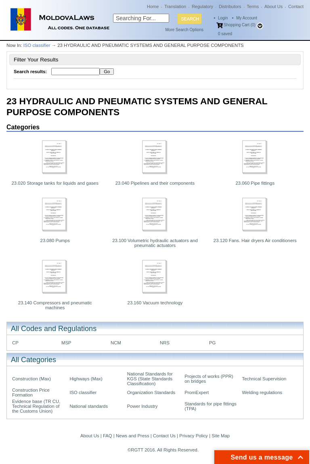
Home (153, 6)
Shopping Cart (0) (240, 25)
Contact (296, 6)
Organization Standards (151, 392)
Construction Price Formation (31, 392)
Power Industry (142, 406)
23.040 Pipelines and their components (155, 183)
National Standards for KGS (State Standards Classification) (150, 378)
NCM (116, 342)
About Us (273, 6)
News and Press (132, 435)
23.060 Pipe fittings (254, 183)
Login (223, 18)
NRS (165, 342)
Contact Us (164, 435)
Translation (175, 6)
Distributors (230, 6)
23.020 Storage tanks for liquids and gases (55, 183)
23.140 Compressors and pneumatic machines (55, 305)
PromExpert (196, 392)
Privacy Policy (193, 435)
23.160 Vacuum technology (155, 302)
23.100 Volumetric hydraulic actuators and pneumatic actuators (155, 243)
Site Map (221, 435)
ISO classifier (36, 45)
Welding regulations (262, 392)
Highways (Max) (85, 378)
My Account (246, 18)
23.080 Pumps (55, 240)
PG (212, 342)
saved (225, 34)
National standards (88, 406)
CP (15, 342)
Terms (253, 6)
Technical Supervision (264, 378)
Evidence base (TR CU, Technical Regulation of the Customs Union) (36, 406)
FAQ (107, 435)
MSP (66, 342)
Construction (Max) (31, 378)
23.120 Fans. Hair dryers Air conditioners (255, 240)
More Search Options (184, 29)
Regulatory (202, 6)
